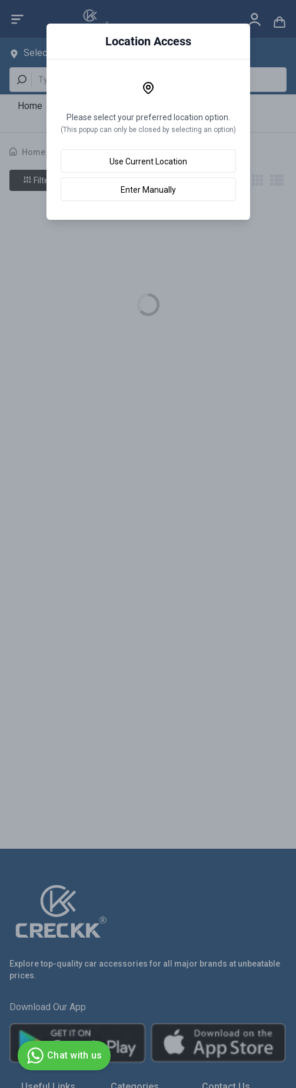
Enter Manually (148, 189)
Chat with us (63, 1055)
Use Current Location (148, 161)
